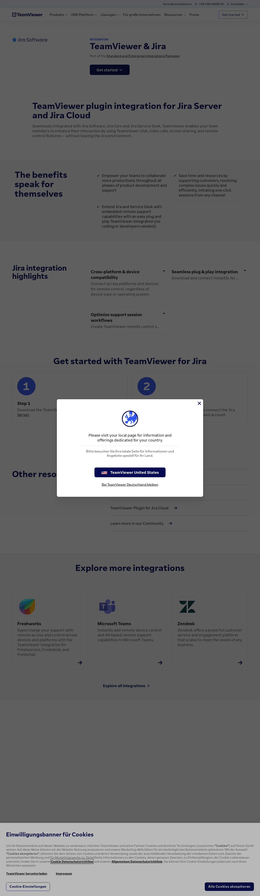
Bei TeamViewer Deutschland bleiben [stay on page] (130, 484)
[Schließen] (199, 403)
